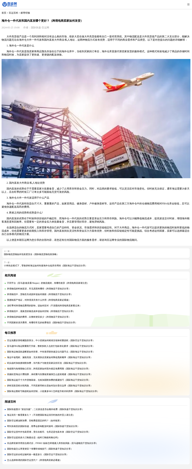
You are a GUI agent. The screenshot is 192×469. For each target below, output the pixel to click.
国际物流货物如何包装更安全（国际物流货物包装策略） (31, 254)
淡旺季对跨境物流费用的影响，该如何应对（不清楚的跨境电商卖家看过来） (44, 305)
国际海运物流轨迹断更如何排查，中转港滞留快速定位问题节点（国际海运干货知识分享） (51, 352)
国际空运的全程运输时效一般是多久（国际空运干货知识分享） (37, 454)
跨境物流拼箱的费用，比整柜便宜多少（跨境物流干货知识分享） (39, 317)
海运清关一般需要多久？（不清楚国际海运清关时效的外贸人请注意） (41, 415)
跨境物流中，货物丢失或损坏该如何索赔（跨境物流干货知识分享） (40, 294)
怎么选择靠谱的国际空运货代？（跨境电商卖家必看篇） (34, 460)
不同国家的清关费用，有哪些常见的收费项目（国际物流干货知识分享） (42, 322)
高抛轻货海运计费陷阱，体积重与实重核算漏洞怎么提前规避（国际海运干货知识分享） (50, 374)
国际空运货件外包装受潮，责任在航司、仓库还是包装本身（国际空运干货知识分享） (48, 432)
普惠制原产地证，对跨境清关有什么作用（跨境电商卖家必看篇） (39, 300)
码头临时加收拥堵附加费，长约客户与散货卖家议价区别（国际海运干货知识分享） (47, 363)
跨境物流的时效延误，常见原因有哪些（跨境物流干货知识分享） (39, 289)
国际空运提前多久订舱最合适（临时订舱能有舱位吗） (33, 437)
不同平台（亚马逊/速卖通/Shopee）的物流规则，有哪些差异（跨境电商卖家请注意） (48, 283)
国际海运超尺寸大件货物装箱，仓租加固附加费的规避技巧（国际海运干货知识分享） (48, 380)
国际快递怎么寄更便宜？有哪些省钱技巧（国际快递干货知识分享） (40, 449)
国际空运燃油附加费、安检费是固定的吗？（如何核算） (34, 420)
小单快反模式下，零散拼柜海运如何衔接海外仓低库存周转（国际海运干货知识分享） (45, 265)
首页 (4, 13)
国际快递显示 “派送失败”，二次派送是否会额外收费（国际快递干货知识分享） (45, 409)
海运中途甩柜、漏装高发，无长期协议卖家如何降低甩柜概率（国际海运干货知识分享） (50, 357)
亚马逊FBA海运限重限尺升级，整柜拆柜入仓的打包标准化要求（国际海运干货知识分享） (51, 346)
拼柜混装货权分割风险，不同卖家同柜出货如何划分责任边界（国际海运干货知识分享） (50, 385)
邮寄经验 (25, 13)
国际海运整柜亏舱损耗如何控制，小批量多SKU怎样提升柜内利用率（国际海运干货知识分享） (53, 391)
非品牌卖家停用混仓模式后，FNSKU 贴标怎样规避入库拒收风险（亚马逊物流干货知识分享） (52, 443)
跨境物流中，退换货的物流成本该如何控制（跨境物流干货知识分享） (41, 311)
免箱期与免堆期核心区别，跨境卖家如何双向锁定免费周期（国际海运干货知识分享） (48, 369)
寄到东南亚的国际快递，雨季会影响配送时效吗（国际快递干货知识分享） (43, 426)
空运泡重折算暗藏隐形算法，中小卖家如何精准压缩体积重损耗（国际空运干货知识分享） (51, 340)
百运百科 (13, 13)
